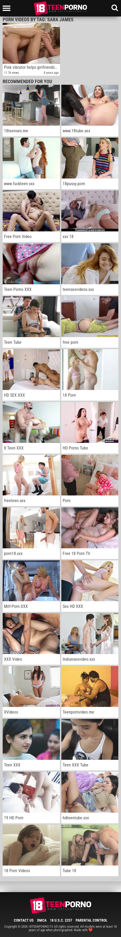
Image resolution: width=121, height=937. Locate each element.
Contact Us (24, 920)
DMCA (41, 920)
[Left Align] (8, 8)
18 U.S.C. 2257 (61, 920)
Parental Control (91, 920)
